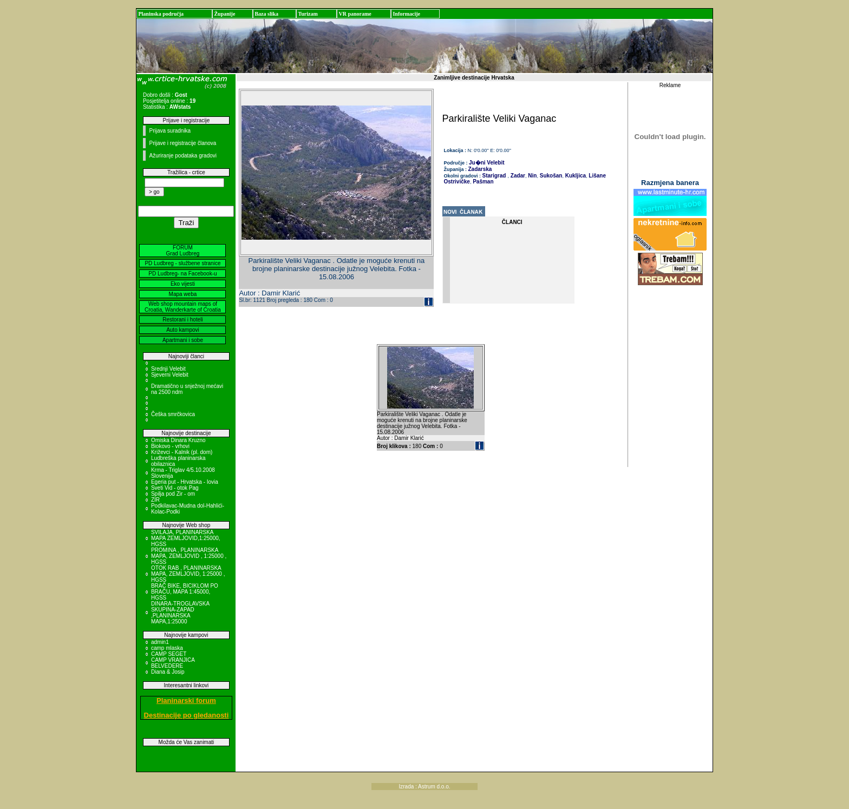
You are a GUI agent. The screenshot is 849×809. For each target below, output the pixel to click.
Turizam (307, 14)
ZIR (155, 500)
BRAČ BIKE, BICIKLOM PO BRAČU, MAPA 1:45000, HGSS (184, 592)
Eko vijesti (183, 284)
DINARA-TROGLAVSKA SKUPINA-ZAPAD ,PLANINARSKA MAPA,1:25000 (180, 612)
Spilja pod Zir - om (173, 494)
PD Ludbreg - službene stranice (182, 263)
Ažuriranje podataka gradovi (183, 156)
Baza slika (266, 14)
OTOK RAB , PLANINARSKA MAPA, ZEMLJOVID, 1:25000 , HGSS (188, 574)
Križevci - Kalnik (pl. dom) (181, 452)
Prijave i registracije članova (182, 143)
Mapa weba (183, 294)
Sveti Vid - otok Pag (175, 488)
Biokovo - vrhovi (170, 446)
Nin (532, 176)
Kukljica (575, 176)
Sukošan (550, 176)
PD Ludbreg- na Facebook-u (182, 274)
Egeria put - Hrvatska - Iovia (184, 482)
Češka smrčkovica (173, 414)
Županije (224, 14)
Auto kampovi (182, 330)
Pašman (482, 182)
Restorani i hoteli (182, 320)
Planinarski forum (186, 700)
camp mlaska (167, 648)
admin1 (160, 642)
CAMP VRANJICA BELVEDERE (172, 663)
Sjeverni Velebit (169, 375)
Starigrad (494, 176)
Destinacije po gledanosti (186, 715)
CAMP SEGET (168, 654)
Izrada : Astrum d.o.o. (424, 787)
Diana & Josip (168, 672)
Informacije (406, 14)
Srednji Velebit (168, 369)
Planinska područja (161, 14)
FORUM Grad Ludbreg (183, 250)
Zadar (517, 176)
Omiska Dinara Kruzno (178, 440)
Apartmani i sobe (182, 340)
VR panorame (354, 14)
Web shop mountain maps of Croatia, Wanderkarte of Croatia (183, 307)
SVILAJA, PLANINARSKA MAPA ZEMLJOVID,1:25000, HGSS (185, 538)
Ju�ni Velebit (487, 163)
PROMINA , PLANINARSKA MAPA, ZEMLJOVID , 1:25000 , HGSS (188, 556)
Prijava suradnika (170, 131)
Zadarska (480, 169)
